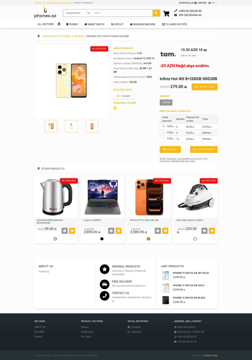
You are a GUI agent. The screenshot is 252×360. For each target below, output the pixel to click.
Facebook (136, 327)
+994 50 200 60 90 (187, 336)
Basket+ (172, 149)
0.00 (170, 126)
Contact (38, 336)
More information (122, 89)
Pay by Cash (206, 87)
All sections (46, 24)
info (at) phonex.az (187, 341)
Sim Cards (86, 336)
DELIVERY (39, 332)
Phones (72, 24)
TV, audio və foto (174, 24)
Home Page (49, 36)
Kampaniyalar (186, 3)
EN (211, 3)
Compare (200, 3)
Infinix (79, 36)
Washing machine (142, 24)
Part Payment (205, 149)
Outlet (117, 24)
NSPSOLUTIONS (211, 356)
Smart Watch (94, 24)
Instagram (136, 332)
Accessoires (87, 332)
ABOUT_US (39, 327)
